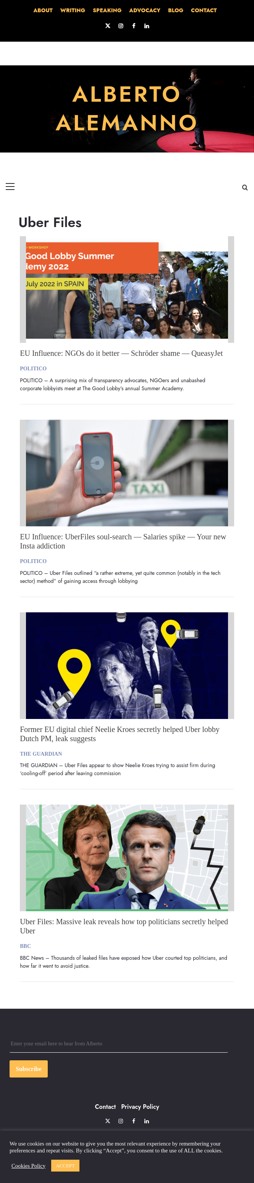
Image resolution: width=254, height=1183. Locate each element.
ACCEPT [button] (65, 1165)
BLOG (175, 10)
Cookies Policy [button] (28, 1166)
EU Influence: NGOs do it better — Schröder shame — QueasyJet (121, 353)
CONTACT (204, 10)
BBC (25, 946)
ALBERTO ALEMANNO (126, 108)
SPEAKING (107, 10)
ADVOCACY (144, 10)
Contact (105, 1106)
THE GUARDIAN (41, 754)
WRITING (72, 10)
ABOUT (42, 10)
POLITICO (33, 369)
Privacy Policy (140, 1106)
